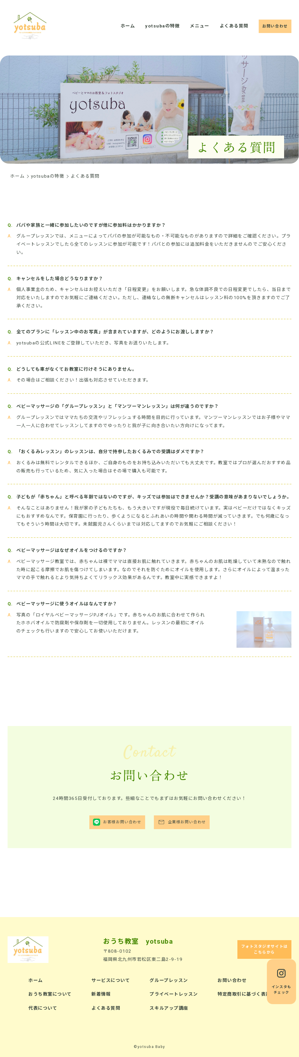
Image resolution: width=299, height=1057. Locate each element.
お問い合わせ (232, 980)
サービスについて (110, 980)
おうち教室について (50, 994)
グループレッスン (169, 980)
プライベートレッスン (174, 994)
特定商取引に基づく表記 (244, 994)
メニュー (199, 26)
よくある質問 (233, 26)
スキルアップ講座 (169, 1008)
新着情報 (101, 994)
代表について (42, 1008)
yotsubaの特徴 (162, 26)
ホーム (128, 26)
